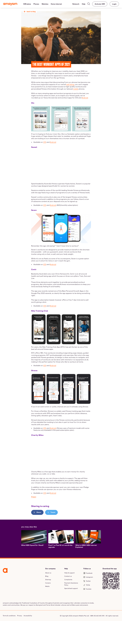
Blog (46, 576)
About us (48, 573)
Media (47, 586)
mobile (75, 89)
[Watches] (45, 4)
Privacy (19, 616)
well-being (70, 84)
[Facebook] (91, 573)
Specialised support (71, 588)
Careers (48, 583)
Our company (50, 569)
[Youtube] (91, 589)
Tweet (53, 512)
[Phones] (36, 4)
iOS (44, 142)
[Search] (88, 4)
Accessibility (28, 616)
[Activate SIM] (99, 4)
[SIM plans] (27, 4)
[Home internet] (56, 4)
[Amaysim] (10, 4)
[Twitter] (91, 581)
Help (66, 569)
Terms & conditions (9, 616)
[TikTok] (91, 585)
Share (39, 512)
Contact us (68, 576)
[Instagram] (91, 577)
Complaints (68, 579)
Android (85, 98)
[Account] (114, 4)
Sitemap (48, 579)
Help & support (69, 573)
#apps (33, 497)
